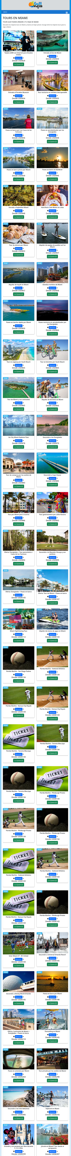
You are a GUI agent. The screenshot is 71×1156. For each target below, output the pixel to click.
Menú (5, 12)
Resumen (19, 58)
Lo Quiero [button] (18, 64)
